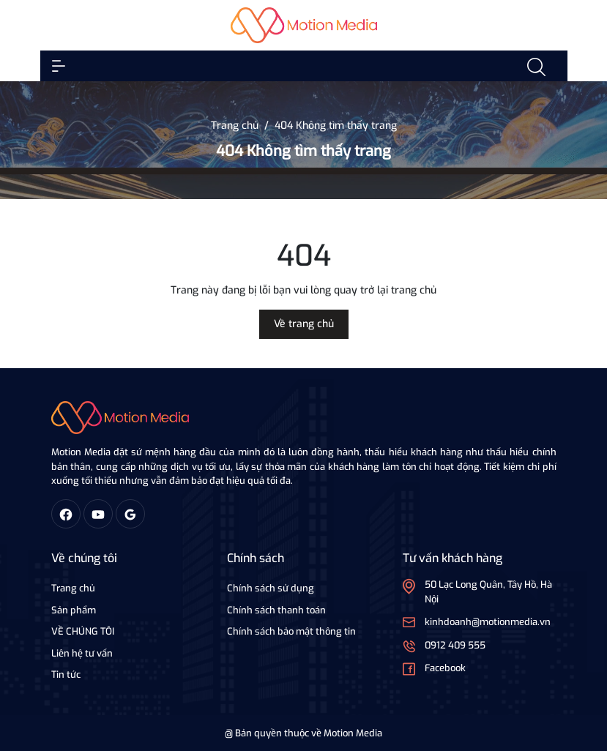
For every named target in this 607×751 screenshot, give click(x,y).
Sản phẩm (73, 610)
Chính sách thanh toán (276, 610)
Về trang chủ (304, 324)
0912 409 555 (455, 645)
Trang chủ (73, 588)
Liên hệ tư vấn (82, 653)
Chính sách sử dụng (270, 588)
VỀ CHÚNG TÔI (82, 631)
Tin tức (66, 674)
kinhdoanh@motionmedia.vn (488, 622)
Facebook (445, 668)
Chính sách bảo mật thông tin (291, 631)
